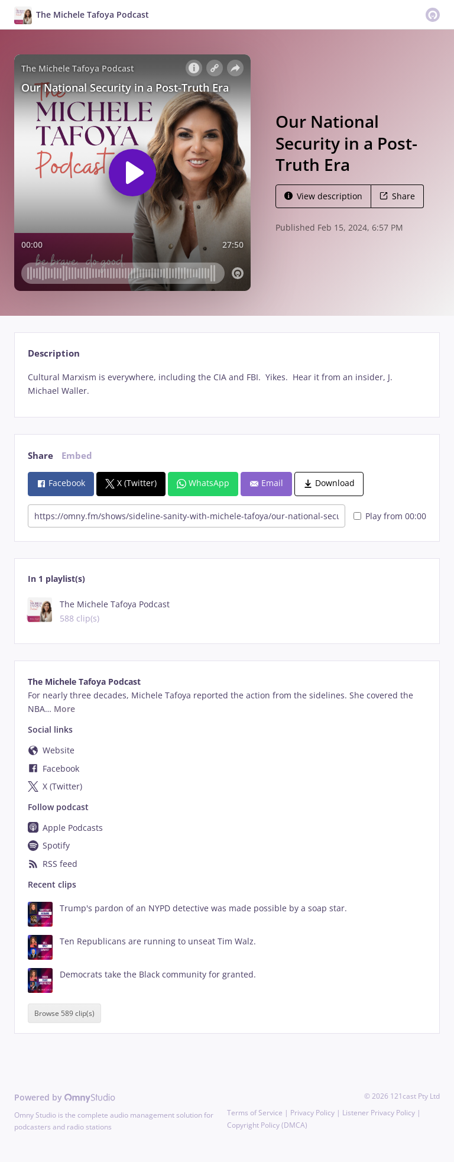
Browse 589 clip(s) (64, 1013)
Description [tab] (54, 353)
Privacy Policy (312, 1113)
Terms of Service (255, 1113)
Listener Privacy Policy (378, 1113)
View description (323, 196)
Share (397, 196)
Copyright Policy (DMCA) (267, 1125)
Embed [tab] (76, 455)
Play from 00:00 (390, 516)
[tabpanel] (227, 384)
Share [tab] (40, 455)
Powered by (64, 1097)
